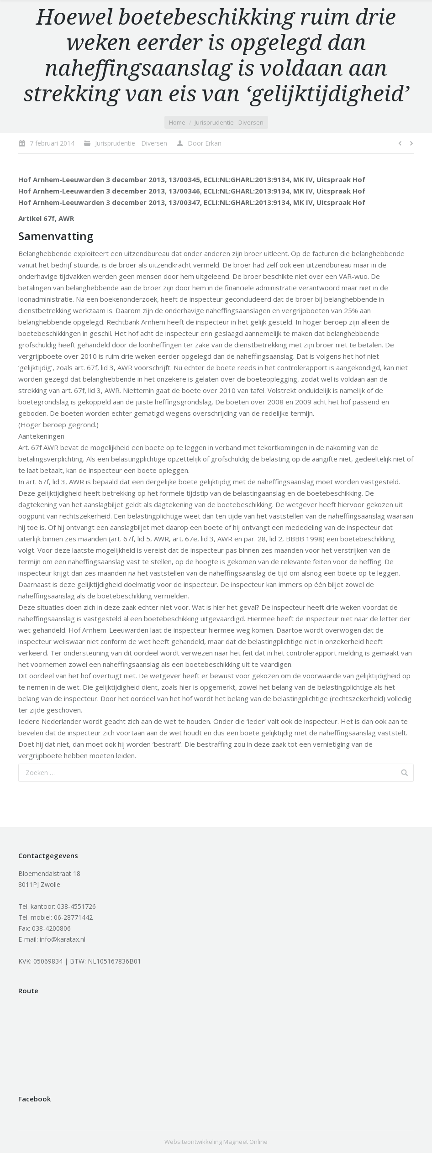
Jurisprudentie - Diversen (229, 122)
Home (177, 122)
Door (204, 143)
